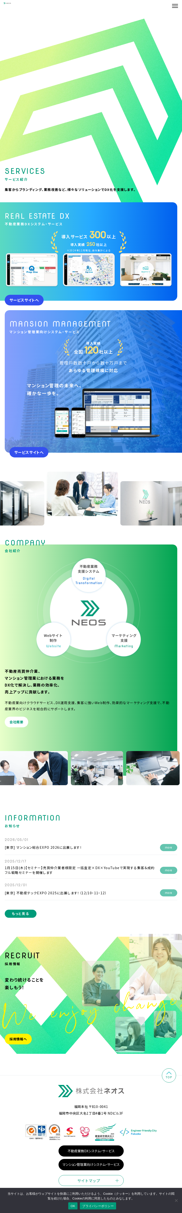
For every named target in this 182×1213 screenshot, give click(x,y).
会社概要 (16, 726)
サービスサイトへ (24, 305)
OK (73, 1206)
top (169, 1080)
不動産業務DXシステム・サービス (91, 1155)
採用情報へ (18, 1043)
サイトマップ (88, 1185)
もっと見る (20, 918)
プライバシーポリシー (98, 1206)
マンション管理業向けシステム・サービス (91, 1169)
